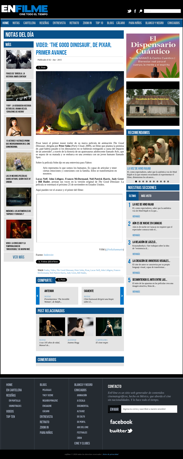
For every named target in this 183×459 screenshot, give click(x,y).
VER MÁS (18, 257)
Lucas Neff (95, 270)
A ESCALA (81, 400)
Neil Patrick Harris (57, 273)
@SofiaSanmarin (114, 249)
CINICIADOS (174, 23)
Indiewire (49, 255)
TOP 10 (99, 23)
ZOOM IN (87, 23)
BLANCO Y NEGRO (154, 23)
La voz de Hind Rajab (139, 168)
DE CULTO (81, 416)
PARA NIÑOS (135, 23)
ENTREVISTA (59, 23)
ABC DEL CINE (82, 427)
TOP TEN (10, 417)
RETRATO (74, 23)
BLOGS (110, 23)
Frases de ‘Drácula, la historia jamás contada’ (18, 72)
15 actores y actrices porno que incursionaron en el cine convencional (18, 141)
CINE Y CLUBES (82, 443)
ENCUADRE (47, 406)
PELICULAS (47, 390)
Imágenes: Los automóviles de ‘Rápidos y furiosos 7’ (18, 210)
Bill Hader (81, 273)
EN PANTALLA (14, 400)
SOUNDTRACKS (15, 406)
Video (52, 270)
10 (168, 181)
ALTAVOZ (72, 340)
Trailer (46, 270)
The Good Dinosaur (64, 270)
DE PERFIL (81, 422)
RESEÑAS (44, 23)
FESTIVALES (82, 432)
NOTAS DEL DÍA (20, 35)
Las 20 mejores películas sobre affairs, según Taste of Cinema (18, 176)
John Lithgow (106, 270)
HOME (5, 23)
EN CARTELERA (14, 390)
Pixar (86, 270)
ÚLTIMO (132, 196)
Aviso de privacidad (110, 454)
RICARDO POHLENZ (50, 400)
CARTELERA (29, 23)
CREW (79, 438)
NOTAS (16, 23)
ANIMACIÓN (82, 395)
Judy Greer (71, 273)
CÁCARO (120, 23)
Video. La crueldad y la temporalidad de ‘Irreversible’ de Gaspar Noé (18, 243)
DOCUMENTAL (83, 406)
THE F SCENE (48, 395)
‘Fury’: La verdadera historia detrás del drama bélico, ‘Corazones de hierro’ (18, 106)
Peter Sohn (79, 270)
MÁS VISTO (146, 196)
